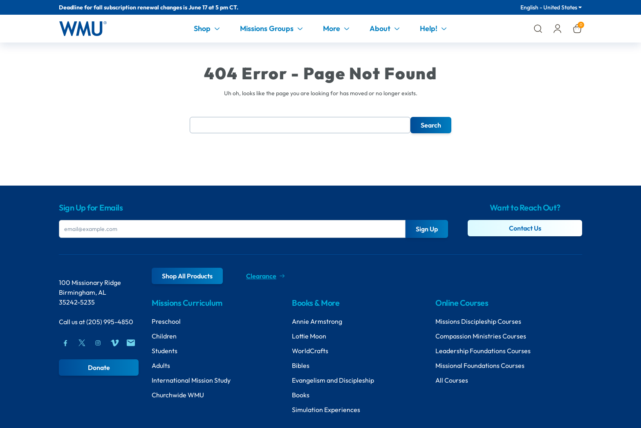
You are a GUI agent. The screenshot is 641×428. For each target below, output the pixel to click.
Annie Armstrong (317, 321)
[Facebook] (65, 343)
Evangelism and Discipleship (333, 380)
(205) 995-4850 (109, 322)
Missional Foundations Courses (479, 365)
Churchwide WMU (178, 395)
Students (164, 351)
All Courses (451, 380)
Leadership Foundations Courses (483, 351)
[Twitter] (81, 343)
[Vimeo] (114, 343)
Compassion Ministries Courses (480, 336)
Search (431, 125)
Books (300, 395)
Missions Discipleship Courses (478, 321)
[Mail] (130, 343)
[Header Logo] (83, 28)
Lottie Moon (309, 336)
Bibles (300, 365)
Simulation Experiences (326, 410)
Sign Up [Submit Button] (427, 229)
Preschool (166, 321)
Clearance (265, 276)
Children (164, 336)
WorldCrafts (310, 351)
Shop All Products (187, 276)
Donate (99, 367)
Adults (161, 365)
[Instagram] (98, 343)
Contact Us (525, 228)
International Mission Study (191, 380)
